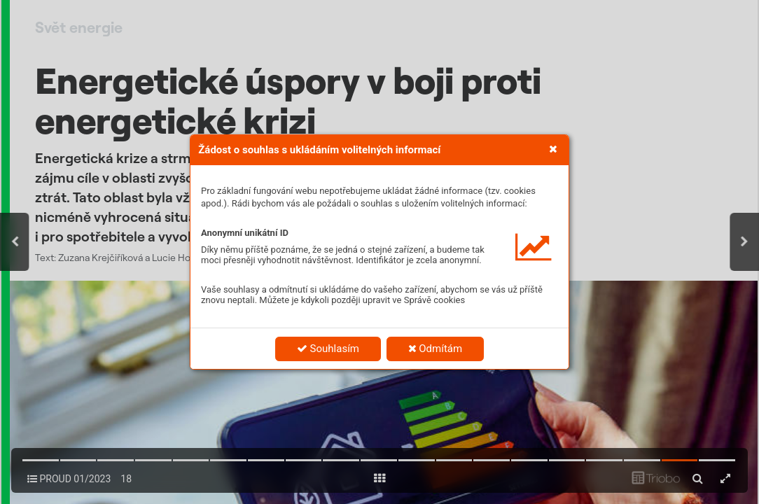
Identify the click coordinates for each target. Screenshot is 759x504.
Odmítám (435, 348)
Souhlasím (328, 348)
